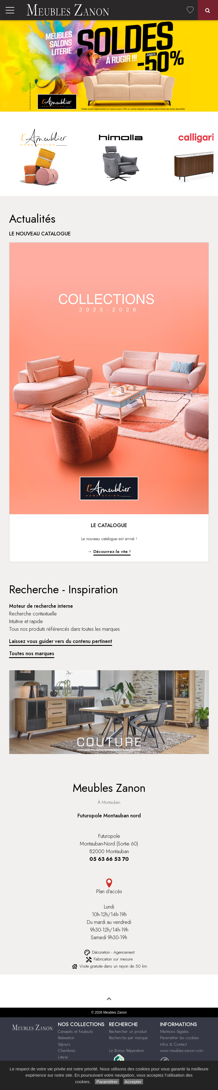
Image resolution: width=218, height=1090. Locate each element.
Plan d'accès (109, 886)
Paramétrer (107, 1081)
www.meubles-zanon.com (181, 1050)
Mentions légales (174, 1031)
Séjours (64, 1044)
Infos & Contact (173, 1044)
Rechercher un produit (127, 1031)
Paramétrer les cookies (179, 1038)
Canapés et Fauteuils (75, 1031)
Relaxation (66, 1038)
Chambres (67, 1050)
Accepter (133, 1081)
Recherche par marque (128, 1038)
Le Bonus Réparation (126, 1050)
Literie (63, 1057)
